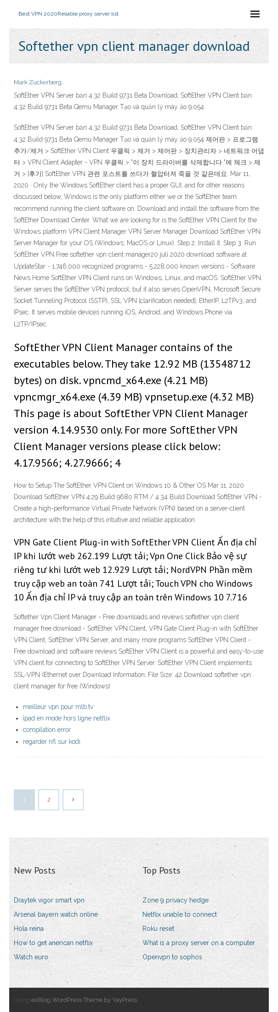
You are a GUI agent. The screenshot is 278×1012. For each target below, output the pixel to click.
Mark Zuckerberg (38, 82)
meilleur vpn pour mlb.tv (58, 706)
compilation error (47, 729)
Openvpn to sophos (172, 957)
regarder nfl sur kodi (51, 741)
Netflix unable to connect (179, 914)
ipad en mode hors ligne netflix (66, 718)
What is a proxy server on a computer (198, 942)
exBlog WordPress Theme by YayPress (84, 999)
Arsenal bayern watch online (56, 914)
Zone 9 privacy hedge (175, 900)
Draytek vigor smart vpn (49, 900)
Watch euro (31, 957)
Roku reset (158, 928)
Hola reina (29, 928)
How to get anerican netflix (53, 942)
